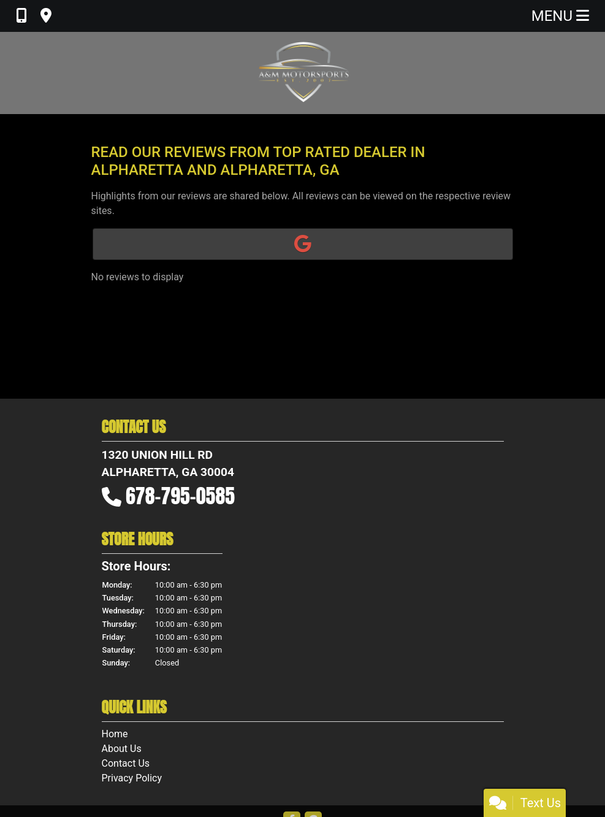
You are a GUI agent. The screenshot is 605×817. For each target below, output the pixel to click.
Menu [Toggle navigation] (560, 16)
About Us (122, 748)
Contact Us (126, 763)
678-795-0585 (180, 496)
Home (115, 734)
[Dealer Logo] (302, 73)
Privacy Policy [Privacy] (132, 778)
